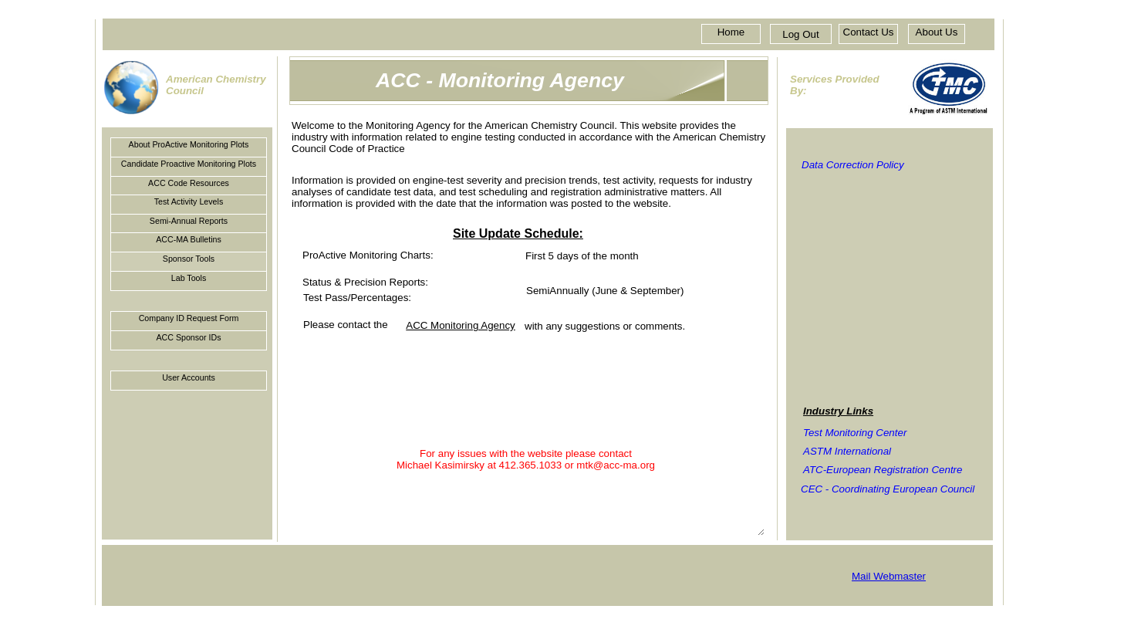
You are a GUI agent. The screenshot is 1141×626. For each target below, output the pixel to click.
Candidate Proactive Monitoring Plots (188, 163)
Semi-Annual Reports (189, 220)
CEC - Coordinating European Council (887, 488)
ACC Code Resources (188, 183)
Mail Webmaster (889, 576)
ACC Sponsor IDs (188, 337)
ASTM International (847, 451)
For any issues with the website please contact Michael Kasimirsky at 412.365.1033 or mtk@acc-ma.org (526, 491)
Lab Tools (188, 278)
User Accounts (188, 377)
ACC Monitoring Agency (460, 325)
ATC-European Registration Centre (882, 469)
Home (731, 32)
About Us (937, 32)
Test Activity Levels (188, 201)
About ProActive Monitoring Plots (189, 144)
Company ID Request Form (189, 318)
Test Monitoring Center (854, 432)
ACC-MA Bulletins (188, 239)
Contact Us (868, 32)
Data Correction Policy (853, 165)
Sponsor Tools (188, 258)
